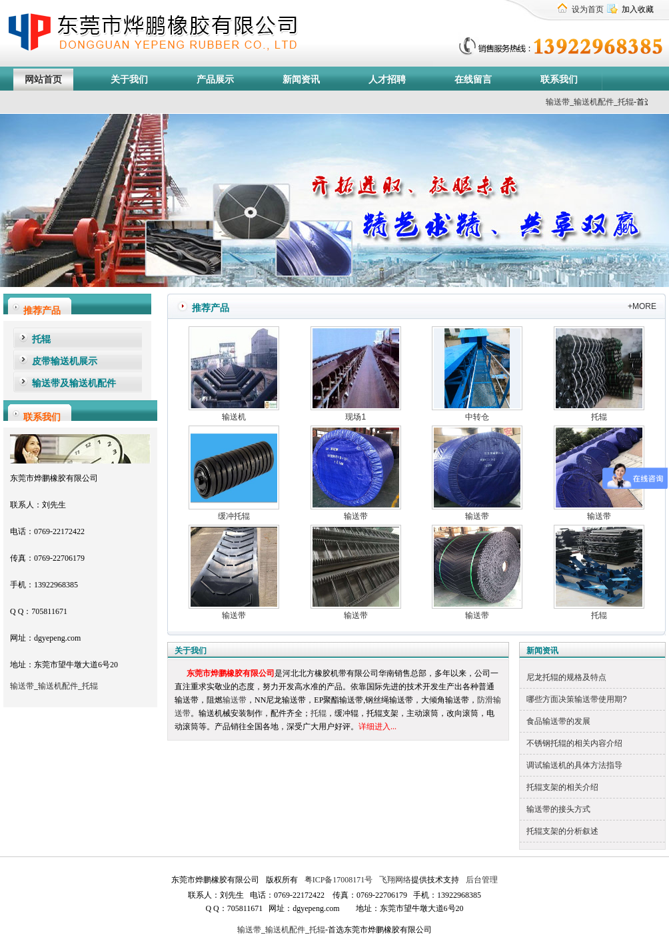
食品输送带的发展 (558, 721)
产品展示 (215, 80)
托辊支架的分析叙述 (562, 831)
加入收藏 (638, 9)
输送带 (574, 102)
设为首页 (588, 9)
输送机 (234, 417)
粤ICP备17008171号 (339, 879)
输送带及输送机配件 (74, 383)
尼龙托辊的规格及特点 (566, 677)
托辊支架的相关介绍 (562, 787)
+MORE (642, 306)
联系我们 (559, 80)
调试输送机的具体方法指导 (574, 765)
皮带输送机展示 (64, 361)
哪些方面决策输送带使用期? (576, 699)
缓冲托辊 (234, 516)
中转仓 (477, 417)
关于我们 (129, 80)
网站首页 (43, 80)
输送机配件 (58, 686)
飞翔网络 (394, 879)
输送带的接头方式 (558, 809)
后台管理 (481, 879)
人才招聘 (387, 80)
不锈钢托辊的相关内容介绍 (574, 743)
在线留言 (473, 80)
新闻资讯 (301, 80)
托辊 (642, 102)
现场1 (355, 417)
